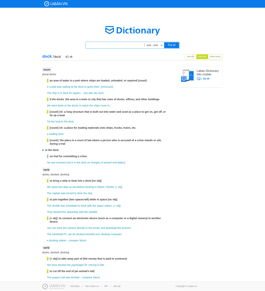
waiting (66, 86)
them (97, 86)
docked (57, 211)
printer (96, 227)
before (80, 186)
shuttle (56, 205)
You (49, 227)
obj (119, 186)
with (89, 205)
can (54, 227)
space (100, 205)
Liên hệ (117, 286)
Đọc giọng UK (69, 56)
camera (71, 227)
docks (75, 105)
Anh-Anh (202, 57)
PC (65, 234)
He (48, 162)
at (72, 86)
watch (85, 105)
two (61, 186)
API (106, 286)
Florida (110, 186)
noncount (107, 86)
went (54, 105)
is (58, 93)
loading (53, 134)
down (61, 105)
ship (54, 93)
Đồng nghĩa (215, 57)
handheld (57, 234)
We (49, 105)
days (66, 186)
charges (95, 162)
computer (116, 234)
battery (121, 162)
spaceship (72, 211)
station (108, 205)
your (97, 234)
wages (80, 264)
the (75, 86)
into (87, 234)
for (70, 93)
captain (56, 193)
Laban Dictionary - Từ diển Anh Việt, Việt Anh (55, 3)
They (50, 211)
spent (55, 186)
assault (107, 162)
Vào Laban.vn (92, 286)
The (49, 93)
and (68, 162)
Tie (48, 121)
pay (73, 264)
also (91, 93)
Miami (101, 186)
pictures (126, 227)
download (111, 227)
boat (57, 121)
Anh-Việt (191, 57)
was (59, 86)
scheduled (71, 205)
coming (92, 264)
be (74, 234)
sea (74, 186)
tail (63, 277)
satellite (93, 211)
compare (74, 240)
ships (97, 105)
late (102, 264)
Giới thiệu (75, 286)
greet (90, 86)
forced (70, 193)
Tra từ (172, 45)
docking (89, 186)
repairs (77, 93)
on (88, 162)
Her (49, 264)
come (103, 105)
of (102, 162)
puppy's (56, 277)
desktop (105, 234)
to (85, 86)
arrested (61, 162)
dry (95, 93)
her (69, 264)
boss (54, 264)
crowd (52, 86)
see (86, 93)
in (61, 93)
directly (81, 227)
